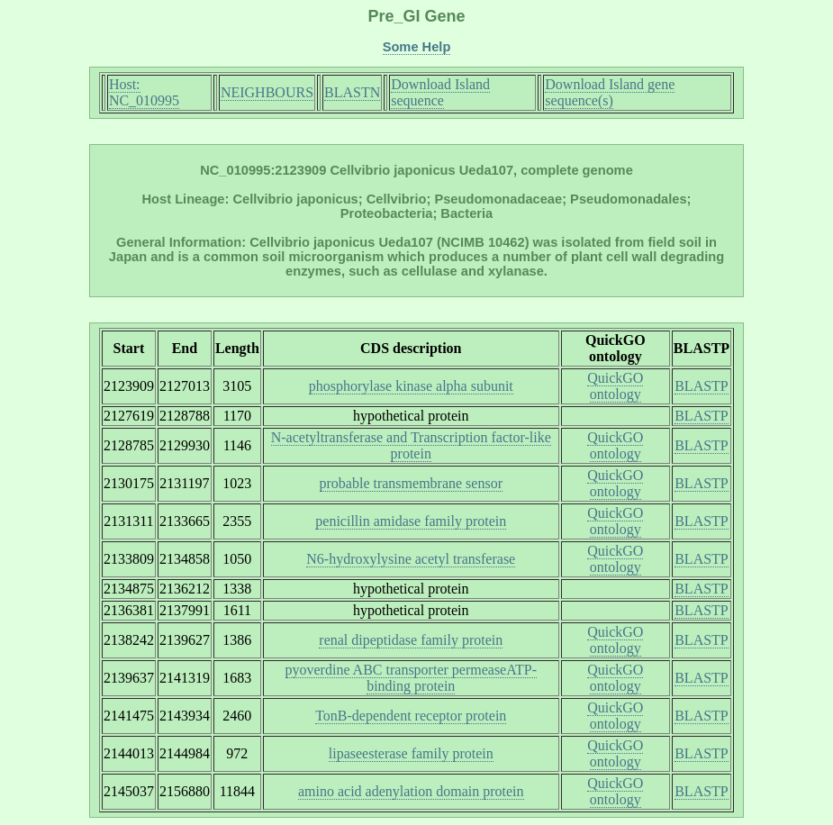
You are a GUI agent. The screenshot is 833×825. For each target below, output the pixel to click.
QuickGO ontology (615, 386)
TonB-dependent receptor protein (410, 715)
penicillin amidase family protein (410, 521)
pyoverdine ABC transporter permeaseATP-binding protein (411, 678)
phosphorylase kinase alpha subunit (411, 386)
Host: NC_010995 (144, 92)
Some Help (417, 47)
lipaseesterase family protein (411, 753)
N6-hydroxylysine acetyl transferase (410, 559)
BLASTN (352, 92)
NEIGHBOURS (267, 92)
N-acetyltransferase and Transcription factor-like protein (411, 445)
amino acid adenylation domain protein (411, 791)
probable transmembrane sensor (411, 483)
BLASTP (702, 386)
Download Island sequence (440, 92)
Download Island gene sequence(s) (610, 92)
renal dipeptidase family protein (411, 640)
